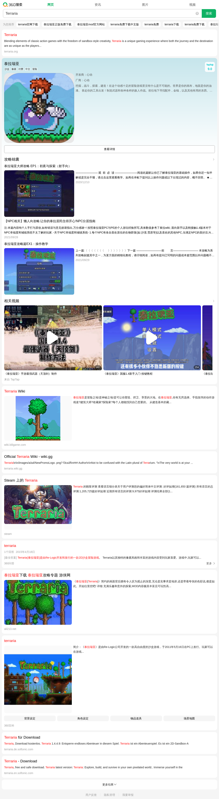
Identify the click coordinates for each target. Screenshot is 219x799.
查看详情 (109, 149)
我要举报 (128, 794)
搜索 (209, 13)
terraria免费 (151, 24)
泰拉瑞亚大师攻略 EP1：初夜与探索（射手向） (37, 166)
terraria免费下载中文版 (124, 24)
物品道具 (136, 718)
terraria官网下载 (28, 24)
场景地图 (189, 718)
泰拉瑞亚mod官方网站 (91, 24)
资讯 (98, 4)
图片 (145, 4)
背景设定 (29, 718)
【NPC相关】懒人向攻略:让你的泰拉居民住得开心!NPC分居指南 (49, 221)
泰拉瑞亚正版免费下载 (57, 24)
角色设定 (82, 718)
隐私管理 (109, 794)
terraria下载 (172, 24)
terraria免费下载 (195, 24)
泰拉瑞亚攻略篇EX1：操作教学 (26, 244)
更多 (209, 563)
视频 (192, 4)
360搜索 (13, 4)
